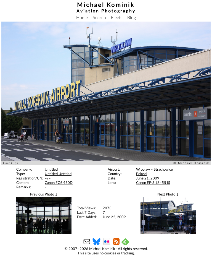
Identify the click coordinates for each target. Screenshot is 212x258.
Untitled (51, 169)
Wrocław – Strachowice (154, 169)
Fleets (116, 17)
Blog (131, 17)
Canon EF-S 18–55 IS (153, 183)
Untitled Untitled (58, 174)
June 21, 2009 (147, 178)
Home (82, 17)
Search (99, 17)
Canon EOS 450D (59, 183)
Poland (141, 174)
